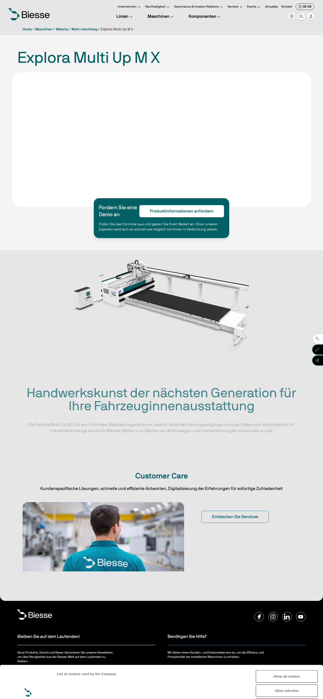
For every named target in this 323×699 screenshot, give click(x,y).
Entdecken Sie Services (235, 517)
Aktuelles (271, 6)
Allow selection (287, 656)
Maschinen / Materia (51, 29)
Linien (125, 16)
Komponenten (205, 16)
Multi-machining (84, 29)
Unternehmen (130, 7)
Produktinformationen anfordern (182, 211)
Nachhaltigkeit (158, 7)
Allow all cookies (287, 642)
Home (27, 29)
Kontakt (286, 6)
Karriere (235, 7)
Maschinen (161, 16)
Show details (297, 690)
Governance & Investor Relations (199, 7)
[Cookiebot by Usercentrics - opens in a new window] (28, 690)
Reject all (287, 670)
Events (254, 7)
